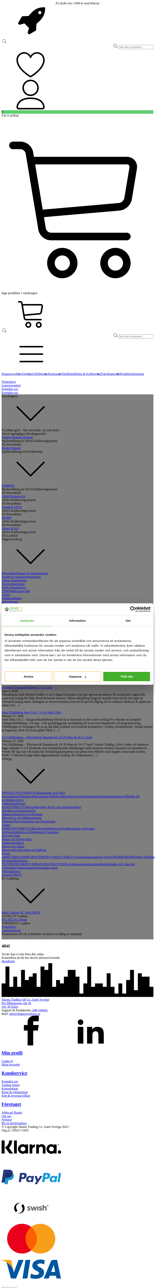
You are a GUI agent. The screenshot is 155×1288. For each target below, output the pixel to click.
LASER (106, 857)
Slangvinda (75, 796)
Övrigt (21, 803)
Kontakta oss (10, 389)
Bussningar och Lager (81, 828)
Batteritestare (10, 601)
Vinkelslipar (9, 803)
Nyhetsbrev (9, 381)
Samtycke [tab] (27, 620)
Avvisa (28, 676)
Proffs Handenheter (14, 587)
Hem (5, 961)
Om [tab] (128, 620)
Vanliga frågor (11, 1085)
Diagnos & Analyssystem (32, 573)
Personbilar (9, 573)
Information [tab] (77, 620)
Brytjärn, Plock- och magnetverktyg (58, 807)
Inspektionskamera (89, 857)
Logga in (7, 1061)
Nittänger (7, 821)
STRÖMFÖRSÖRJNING (127, 857)
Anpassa (77, 676)
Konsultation (10, 1088)
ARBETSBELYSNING (16, 857)
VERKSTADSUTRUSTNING (49, 864)
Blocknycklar (40, 828)
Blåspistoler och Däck (51, 793)
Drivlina (7, 832)
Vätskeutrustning (26, 867)
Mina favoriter (11, 1064)
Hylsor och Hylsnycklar (17, 839)
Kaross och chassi (13, 846)
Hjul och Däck (11, 835)
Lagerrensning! (11, 385)
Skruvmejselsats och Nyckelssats (34, 821)
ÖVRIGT (16, 875)
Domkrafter (101, 864)
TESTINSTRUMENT (16, 864)
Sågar (64, 796)
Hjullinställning (11, 598)
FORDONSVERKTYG (17, 828)
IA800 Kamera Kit (13, 496)
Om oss (6, 1116)
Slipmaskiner (90, 796)
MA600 (6, 517)
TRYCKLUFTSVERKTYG (19, 793)
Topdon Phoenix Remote (17, 437)
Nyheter (7, 1119)
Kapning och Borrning (28, 814)
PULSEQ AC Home (14, 919)
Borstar (30, 807)
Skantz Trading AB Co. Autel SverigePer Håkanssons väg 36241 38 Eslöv (25, 1003)
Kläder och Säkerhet (122, 864)
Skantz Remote (11, 448)
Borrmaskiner (10, 796)
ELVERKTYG (67, 857)
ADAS (6, 594)
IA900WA (8, 485)
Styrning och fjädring (32, 850)
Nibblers (55, 796)
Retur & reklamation (15, 1092)
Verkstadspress (11, 871)
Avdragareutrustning (81, 864)
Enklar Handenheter (14, 580)
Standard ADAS (12, 507)
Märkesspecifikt (20, 591)
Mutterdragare (41, 796)
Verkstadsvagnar (47, 867)
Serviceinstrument (13, 584)
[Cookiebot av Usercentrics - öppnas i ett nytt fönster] (133, 609)
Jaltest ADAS (10, 528)
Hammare (25, 796)
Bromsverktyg (58, 828)
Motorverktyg (10, 850)
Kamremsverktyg (13, 842)
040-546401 (40, 1010)
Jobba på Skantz (12, 1112)
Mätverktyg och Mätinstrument (21, 817)
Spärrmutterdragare (111, 796)
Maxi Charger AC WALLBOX (21, 912)
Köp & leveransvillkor (16, 1095)
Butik (11, 961)
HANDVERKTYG (14, 807)
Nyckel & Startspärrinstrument (21, 577)
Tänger (6, 825)
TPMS (6, 591)
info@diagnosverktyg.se (24, 1013)
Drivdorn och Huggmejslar (19, 810)
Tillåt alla (126, 676)
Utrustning (8, 867)
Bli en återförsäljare (14, 1123)
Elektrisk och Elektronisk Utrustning (35, 832)
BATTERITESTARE (44, 857)
